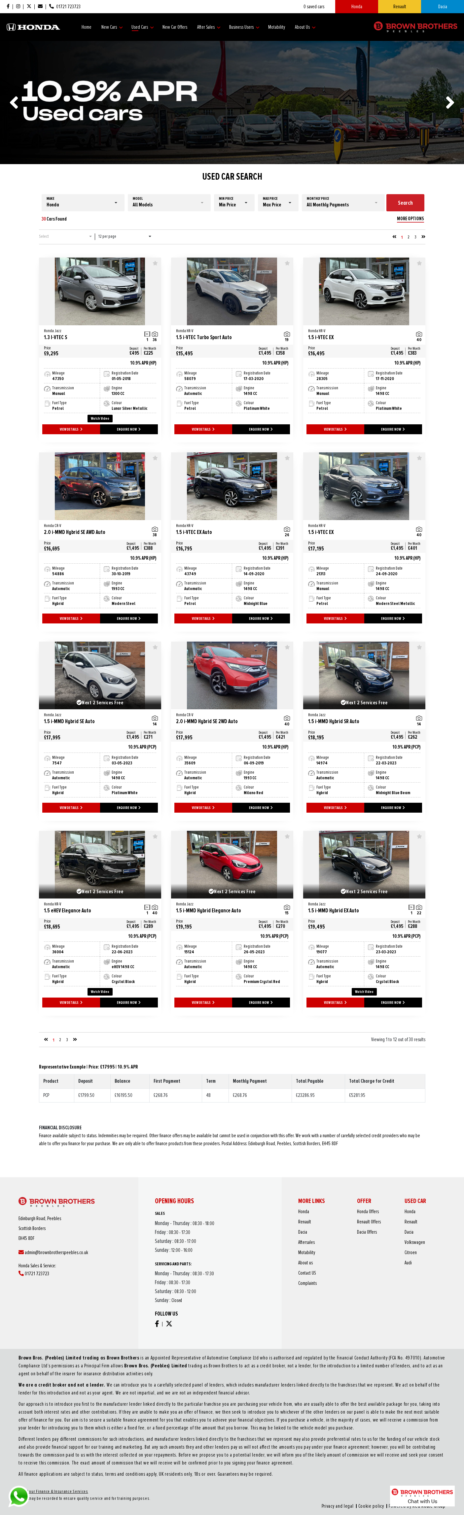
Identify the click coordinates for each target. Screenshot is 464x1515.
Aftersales (339, 1254)
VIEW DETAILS (71, 429)
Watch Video (100, 418)
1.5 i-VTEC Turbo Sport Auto (225, 335)
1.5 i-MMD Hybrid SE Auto (93, 719)
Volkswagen (385, 1254)
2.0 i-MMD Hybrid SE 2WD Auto (225, 719)
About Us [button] (305, 27)
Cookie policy (292, 1464)
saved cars (313, 6)
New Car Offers (174, 27)
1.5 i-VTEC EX (357, 335)
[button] (83, 202)
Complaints (339, 1272)
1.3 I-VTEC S (93, 335)
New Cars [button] (112, 27)
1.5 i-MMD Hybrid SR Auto (357, 719)
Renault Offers (366, 1245)
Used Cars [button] (142, 27)
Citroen (383, 1258)
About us (339, 1263)
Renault (399, 6)
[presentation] (14, 102)
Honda (356, 6)
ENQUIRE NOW (129, 429)
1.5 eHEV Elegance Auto (93, 908)
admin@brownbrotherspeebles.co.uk (68, 1258)
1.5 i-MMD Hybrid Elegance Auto (225, 908)
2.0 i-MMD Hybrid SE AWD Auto (93, 529)
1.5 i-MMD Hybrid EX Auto (357, 908)
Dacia (442, 6)
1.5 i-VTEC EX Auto (225, 529)
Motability (276, 27)
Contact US (339, 1267)
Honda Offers (365, 1241)
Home (86, 27)
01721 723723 (59, 1268)
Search (405, 202)
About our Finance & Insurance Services (155, 1458)
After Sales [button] (209, 27)
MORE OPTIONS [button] (410, 219)
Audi (382, 1263)
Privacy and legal (277, 1464)
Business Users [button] (244, 27)
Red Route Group (316, 1464)
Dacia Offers (365, 1250)
